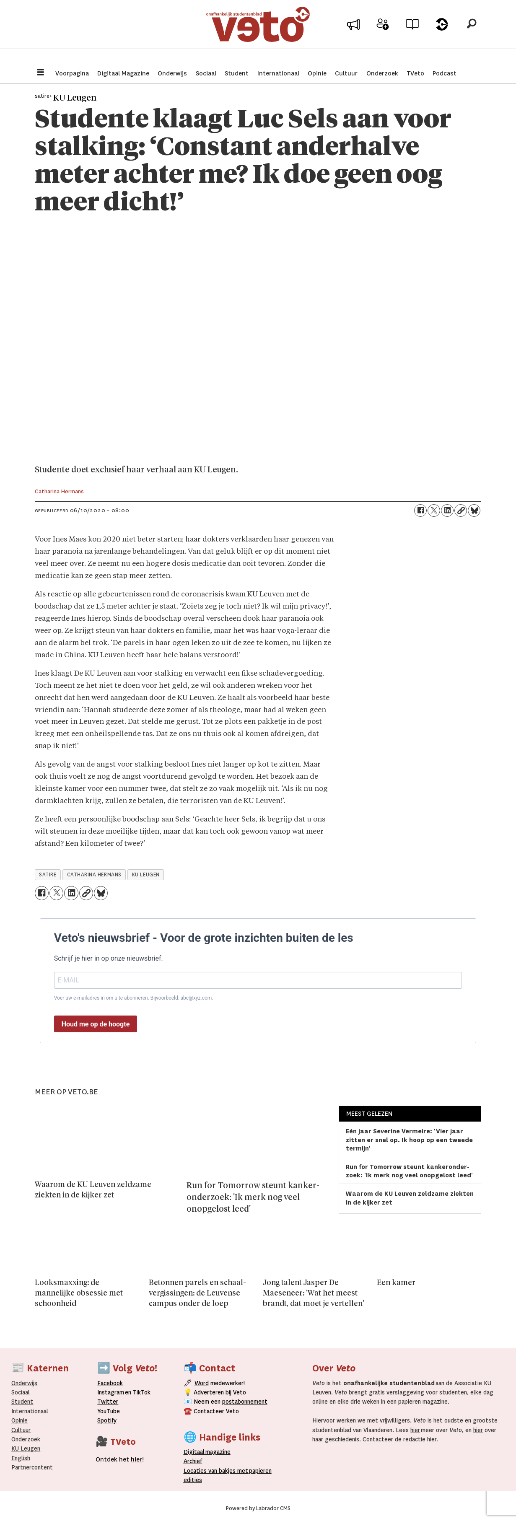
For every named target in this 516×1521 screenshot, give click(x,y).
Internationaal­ (29, 1411)
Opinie (317, 73)
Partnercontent (32, 1467)
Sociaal (206, 73)
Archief (412, 34)
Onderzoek (382, 73)
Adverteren (209, 1392)
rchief (193, 1461)
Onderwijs (172, 73)
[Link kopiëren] (460, 510)
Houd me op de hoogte (96, 1024)
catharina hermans (94, 874)
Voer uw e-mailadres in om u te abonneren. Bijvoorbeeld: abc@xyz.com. (133, 998)
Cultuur (346, 73)
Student (237, 73)
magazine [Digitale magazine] (209, 1452)
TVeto (415, 73)
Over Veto (442, 34)
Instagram (110, 1392)
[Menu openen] (41, 73)
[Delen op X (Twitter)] (434, 510)
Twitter (107, 1401)
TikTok (141, 1392)
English (20, 1458)
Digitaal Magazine (123, 73)
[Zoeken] (471, 31)
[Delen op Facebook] (420, 510)
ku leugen (146, 874)
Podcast (444, 73)
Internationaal (278, 73)
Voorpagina (72, 73)
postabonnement (244, 1401)
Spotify (107, 1420)
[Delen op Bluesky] (474, 510)
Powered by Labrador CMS (258, 1508)
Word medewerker (383, 36)
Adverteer (353, 34)
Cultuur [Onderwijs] (21, 1430)
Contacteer (209, 1411)
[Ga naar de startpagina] (258, 31)
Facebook (110, 1383)
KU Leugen (25, 1448)
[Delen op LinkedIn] (447, 510)
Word (201, 1383)
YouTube (108, 1411)
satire (47, 874)
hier (415, 1430)
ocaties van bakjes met (217, 1470)
